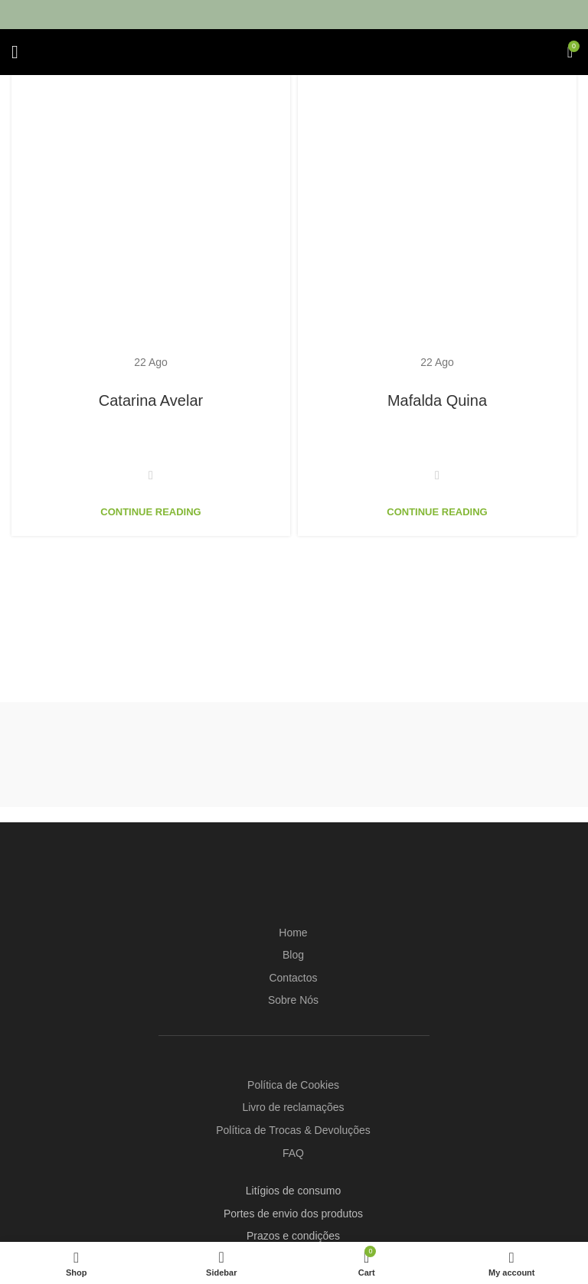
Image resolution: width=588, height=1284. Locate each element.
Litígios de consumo (293, 1190)
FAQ (293, 1153)
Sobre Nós (293, 1000)
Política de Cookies (293, 1085)
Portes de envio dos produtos (293, 1213)
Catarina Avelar (151, 400)
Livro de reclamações (293, 1107)
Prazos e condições (293, 1236)
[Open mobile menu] (15, 52)
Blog (293, 955)
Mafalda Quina (437, 400)
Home (293, 932)
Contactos (293, 978)
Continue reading (150, 512)
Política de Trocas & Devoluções (293, 1130)
